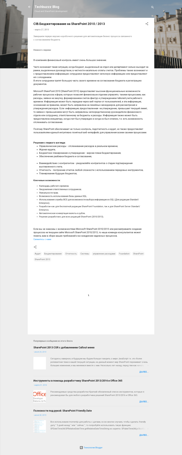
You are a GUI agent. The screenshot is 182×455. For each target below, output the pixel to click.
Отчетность (71, 253)
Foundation (124, 253)
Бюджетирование (53, 253)
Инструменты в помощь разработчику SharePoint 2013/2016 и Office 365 (77, 380)
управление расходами (104, 253)
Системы (84, 253)
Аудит (38, 253)
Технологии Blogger (91, 447)
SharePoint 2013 (42, 259)
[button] (147, 24)
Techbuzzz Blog (47, 7)
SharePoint (138, 253)
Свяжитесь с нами (42, 239)
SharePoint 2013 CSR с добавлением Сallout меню (64, 347)
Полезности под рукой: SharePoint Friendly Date (62, 410)
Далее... (144, 372)
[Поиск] (152, 7)
